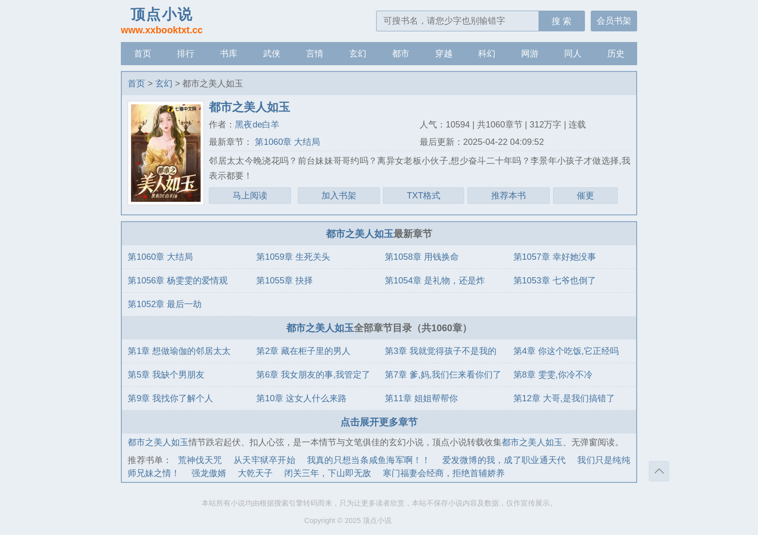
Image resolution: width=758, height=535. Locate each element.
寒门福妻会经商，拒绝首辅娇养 (444, 473)
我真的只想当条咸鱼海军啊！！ (369, 460)
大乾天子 (255, 473)
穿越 (443, 53)
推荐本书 (508, 195)
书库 (228, 53)
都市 (400, 53)
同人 (573, 53)
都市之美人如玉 (360, 233)
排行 (185, 53)
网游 (530, 53)
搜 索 (561, 21)
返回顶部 (659, 471)
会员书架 (614, 21)
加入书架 (338, 195)
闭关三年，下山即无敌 (327, 473)
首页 (142, 53)
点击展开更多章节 (379, 422)
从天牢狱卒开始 (264, 460)
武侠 (271, 53)
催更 (585, 195)
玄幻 (357, 53)
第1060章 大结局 (286, 142)
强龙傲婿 (208, 473)
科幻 (487, 53)
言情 (314, 53)
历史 (616, 53)
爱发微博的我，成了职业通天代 (504, 460)
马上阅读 (250, 195)
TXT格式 (423, 195)
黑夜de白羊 (257, 124)
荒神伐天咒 (200, 460)
